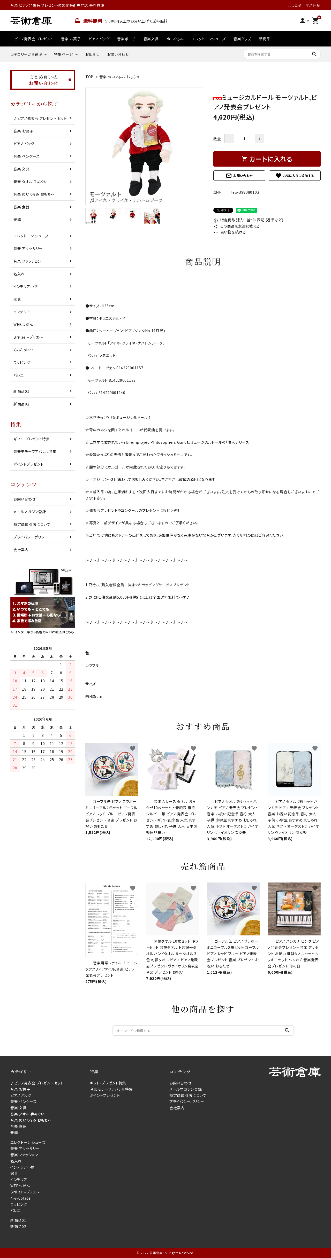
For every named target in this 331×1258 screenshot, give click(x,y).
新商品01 (21, 391)
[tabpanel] (144, 146)
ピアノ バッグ (98, 38)
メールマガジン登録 (29, 511)
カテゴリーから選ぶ (26, 54)
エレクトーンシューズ (209, 38)
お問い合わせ (118, 54)
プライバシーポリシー (30, 537)
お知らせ (92, 54)
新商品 (264, 38)
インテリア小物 (25, 286)
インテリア (21, 311)
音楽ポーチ (126, 38)
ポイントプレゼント (28, 464)
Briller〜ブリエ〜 (28, 337)
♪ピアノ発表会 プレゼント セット (40, 118)
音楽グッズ (242, 38)
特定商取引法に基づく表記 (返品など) (248, 219)
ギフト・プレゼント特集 (31, 438)
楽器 (17, 219)
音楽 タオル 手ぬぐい (30, 181)
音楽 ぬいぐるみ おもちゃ (119, 76)
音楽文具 (151, 38)
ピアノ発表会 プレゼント (33, 38)
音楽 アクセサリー (28, 248)
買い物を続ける (229, 232)
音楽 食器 (21, 206)
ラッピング (21, 362)
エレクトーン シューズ (31, 235)
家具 (17, 299)
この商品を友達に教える (236, 226)
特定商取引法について (31, 524)
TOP (89, 76)
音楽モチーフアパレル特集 (34, 451)
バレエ (18, 375)
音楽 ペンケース (26, 156)
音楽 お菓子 (71, 38)
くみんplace (23, 349)
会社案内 (21, 549)
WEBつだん (23, 324)
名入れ (19, 273)
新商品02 (21, 404)
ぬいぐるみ (175, 38)
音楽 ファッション (27, 261)
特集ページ (63, 54)
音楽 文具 (21, 168)
